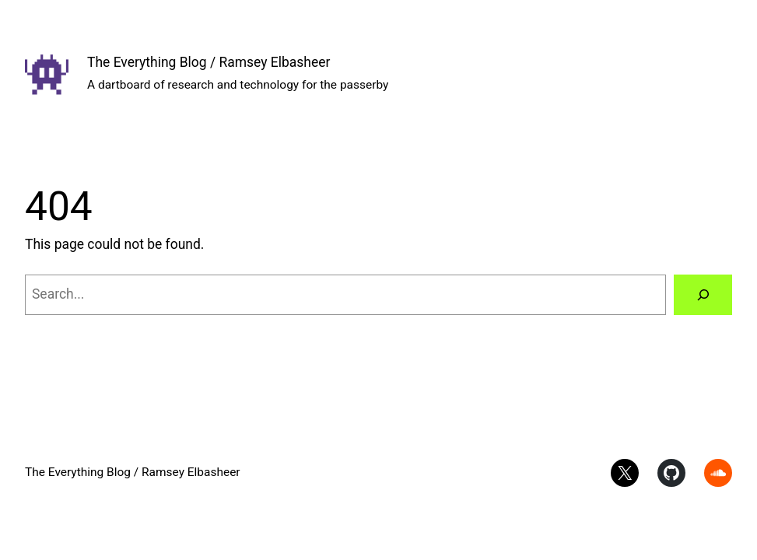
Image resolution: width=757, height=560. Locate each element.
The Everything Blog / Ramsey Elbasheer (208, 62)
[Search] (703, 294)
